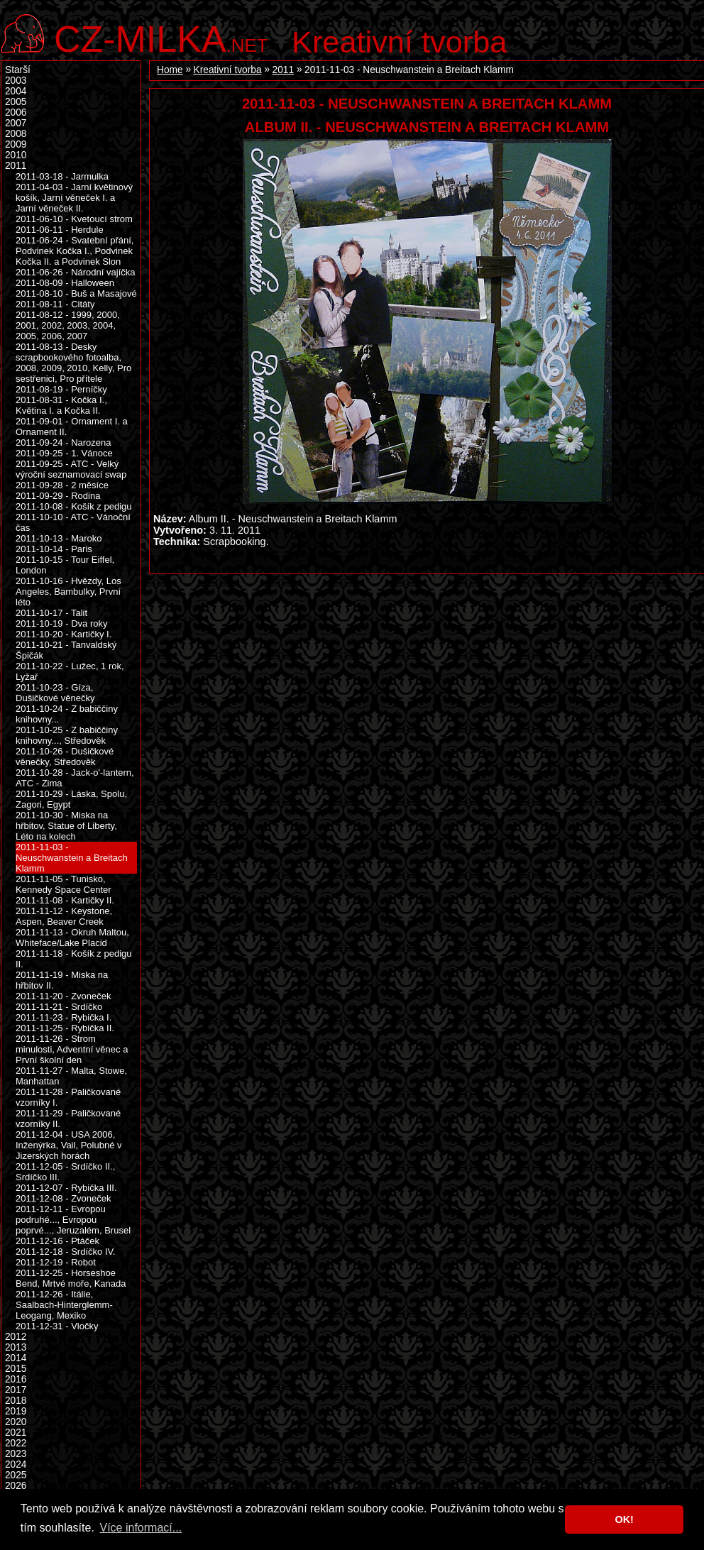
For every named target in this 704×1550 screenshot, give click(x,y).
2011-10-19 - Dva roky (62, 623)
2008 (15, 133)
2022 (15, 1443)
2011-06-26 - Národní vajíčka (76, 272)
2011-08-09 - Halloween (65, 282)
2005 (15, 102)
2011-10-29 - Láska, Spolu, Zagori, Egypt (71, 799)
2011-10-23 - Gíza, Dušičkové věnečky (55, 692)
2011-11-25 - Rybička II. (65, 1028)
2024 (15, 1464)
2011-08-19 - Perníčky (61, 389)
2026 (15, 1485)
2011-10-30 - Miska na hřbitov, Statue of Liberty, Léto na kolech (66, 826)
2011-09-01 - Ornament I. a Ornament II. (72, 426)
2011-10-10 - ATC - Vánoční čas (73, 522)
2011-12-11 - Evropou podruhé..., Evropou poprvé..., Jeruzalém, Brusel (73, 1220)
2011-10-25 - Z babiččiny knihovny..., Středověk (67, 735)
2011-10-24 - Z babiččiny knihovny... (67, 714)
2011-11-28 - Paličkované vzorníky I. (68, 1097)
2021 (15, 1432)
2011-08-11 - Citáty (55, 304)
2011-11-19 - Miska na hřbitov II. (62, 980)
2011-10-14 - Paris (54, 549)
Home (170, 70)
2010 (15, 155)
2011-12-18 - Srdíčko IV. (66, 1251)
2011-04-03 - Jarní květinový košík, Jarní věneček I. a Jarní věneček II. (74, 198)
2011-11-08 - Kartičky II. (65, 900)
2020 (15, 1422)
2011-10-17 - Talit (51, 613)
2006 (15, 112)
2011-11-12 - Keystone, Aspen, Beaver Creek (64, 916)
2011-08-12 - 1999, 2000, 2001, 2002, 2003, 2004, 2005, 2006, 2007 (68, 325)
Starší (18, 70)
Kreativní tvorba (399, 42)
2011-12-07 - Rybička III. (66, 1187)
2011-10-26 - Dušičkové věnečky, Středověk (65, 756)
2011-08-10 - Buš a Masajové (76, 293)
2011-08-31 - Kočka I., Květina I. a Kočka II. (61, 405)
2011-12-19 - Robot (56, 1262)
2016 (15, 1379)
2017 (15, 1390)
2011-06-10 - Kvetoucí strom (74, 219)
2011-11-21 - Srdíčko (59, 1006)
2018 (15, 1400)
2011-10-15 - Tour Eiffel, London (65, 565)
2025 (15, 1475)
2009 (15, 144)
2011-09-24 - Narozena (63, 442)
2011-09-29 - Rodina (58, 495)
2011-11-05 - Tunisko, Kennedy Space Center (63, 884)
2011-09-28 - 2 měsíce (62, 485)
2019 (15, 1411)
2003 (15, 80)
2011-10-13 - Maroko (59, 538)
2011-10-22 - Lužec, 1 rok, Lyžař (70, 671)
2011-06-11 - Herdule (60, 229)
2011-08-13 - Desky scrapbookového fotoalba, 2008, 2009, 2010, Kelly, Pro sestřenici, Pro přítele (73, 362)
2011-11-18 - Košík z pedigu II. (74, 958)
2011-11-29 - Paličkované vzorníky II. (68, 1118)
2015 (15, 1368)
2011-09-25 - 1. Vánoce (64, 453)
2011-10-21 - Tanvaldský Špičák (66, 650)
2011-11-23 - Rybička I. (63, 1017)
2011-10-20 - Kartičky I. (63, 634)
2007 (15, 123)
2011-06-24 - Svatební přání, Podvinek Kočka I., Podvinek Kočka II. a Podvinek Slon (74, 251)
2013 (15, 1347)
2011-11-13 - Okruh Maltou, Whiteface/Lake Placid (72, 937)
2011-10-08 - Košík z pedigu (74, 506)
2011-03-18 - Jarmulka (62, 176)
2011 (283, 70)
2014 (15, 1358)
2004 (15, 91)
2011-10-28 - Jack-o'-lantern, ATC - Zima (75, 777)
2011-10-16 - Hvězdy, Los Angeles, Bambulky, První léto (68, 592)
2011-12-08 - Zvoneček (63, 1198)
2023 (15, 1454)
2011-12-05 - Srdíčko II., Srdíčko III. (65, 1171)
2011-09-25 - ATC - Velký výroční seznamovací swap (71, 469)
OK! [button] (624, 1519)
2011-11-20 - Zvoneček (63, 996)
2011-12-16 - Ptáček (57, 1241)
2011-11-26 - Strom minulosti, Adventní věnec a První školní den (72, 1049)
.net (161, 37)
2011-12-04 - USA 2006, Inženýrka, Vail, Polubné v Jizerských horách (69, 1145)
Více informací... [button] (140, 1528)
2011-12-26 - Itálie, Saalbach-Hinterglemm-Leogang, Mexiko (64, 1305)
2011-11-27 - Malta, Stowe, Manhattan (71, 1076)
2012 (15, 1336)
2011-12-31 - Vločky (57, 1326)
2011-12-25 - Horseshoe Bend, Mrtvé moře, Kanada (71, 1278)
